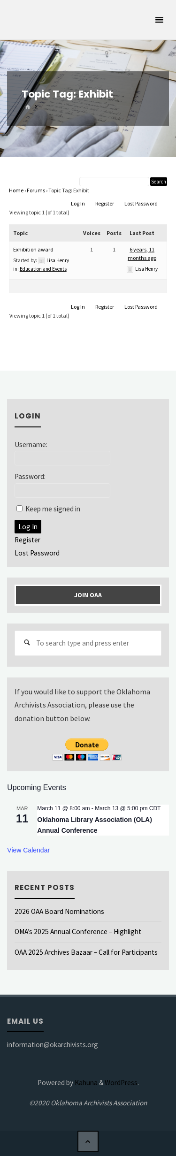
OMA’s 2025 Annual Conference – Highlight (78, 931)
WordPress (121, 1082)
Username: (31, 444)
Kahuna (85, 1082)
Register (104, 203)
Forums (36, 190)
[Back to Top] (88, 1141)
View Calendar (28, 850)
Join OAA (88, 595)
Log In (78, 203)
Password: (30, 476)
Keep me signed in (52, 508)
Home (16, 190)
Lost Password (141, 203)
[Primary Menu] (159, 20)
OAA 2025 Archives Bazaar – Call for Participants (86, 952)
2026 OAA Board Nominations (59, 911)
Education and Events (43, 269)
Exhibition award (33, 249)
